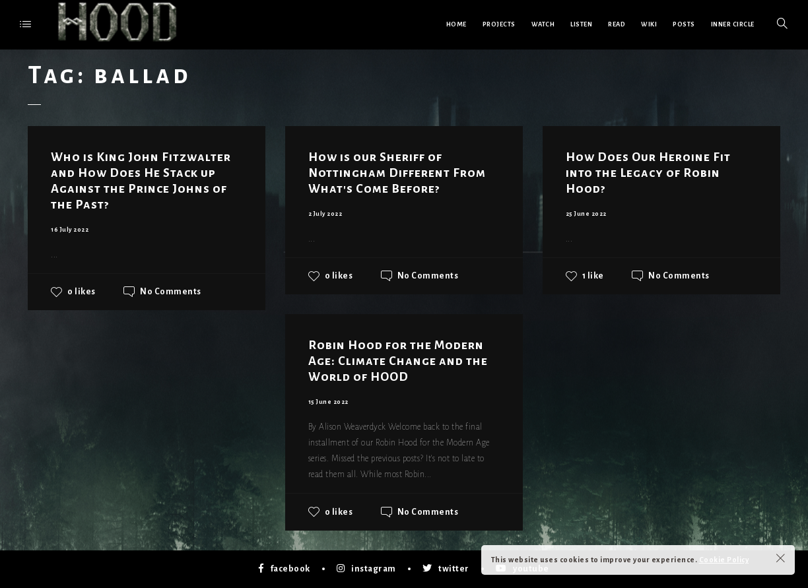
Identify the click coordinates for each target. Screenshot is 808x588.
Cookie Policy (724, 560)
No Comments (170, 291)
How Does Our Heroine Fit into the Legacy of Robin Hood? (648, 172)
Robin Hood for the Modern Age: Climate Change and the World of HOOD (398, 361)
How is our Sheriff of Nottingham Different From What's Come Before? (397, 172)
